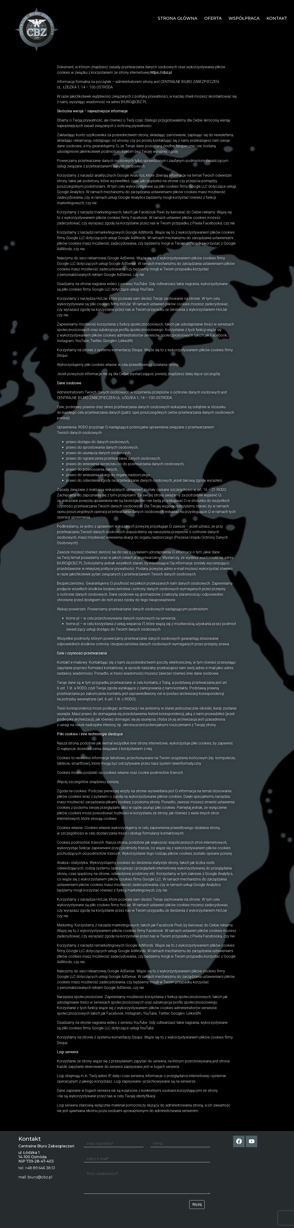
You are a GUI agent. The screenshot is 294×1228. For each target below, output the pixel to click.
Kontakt (276, 18)
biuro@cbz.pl (40, 1177)
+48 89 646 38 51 (40, 1168)
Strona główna (177, 18)
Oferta (213, 18)
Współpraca (244, 18)
